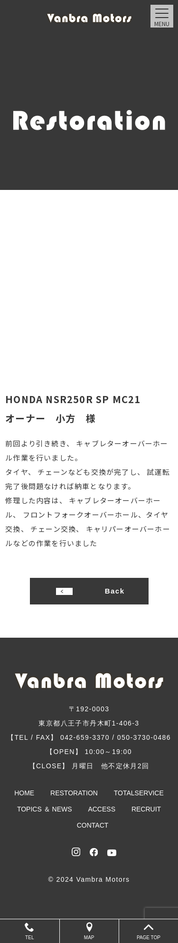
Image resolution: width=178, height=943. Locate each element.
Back (115, 591)
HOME (24, 793)
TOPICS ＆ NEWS (44, 809)
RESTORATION (74, 793)
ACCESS (101, 809)
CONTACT (93, 825)
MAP (89, 931)
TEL (29, 931)
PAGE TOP (148, 931)
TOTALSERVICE (139, 793)
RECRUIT (146, 809)
